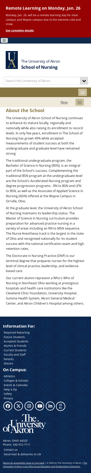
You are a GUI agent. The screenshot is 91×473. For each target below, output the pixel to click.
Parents (9, 359)
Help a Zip (10, 389)
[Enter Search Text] (41, 81)
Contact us (11, 450)
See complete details (20, 30)
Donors (8, 363)
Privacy (8, 398)
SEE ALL (60, 406)
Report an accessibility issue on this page (23, 462)
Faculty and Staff (15, 354)
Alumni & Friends (15, 346)
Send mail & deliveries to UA (22, 454)
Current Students (15, 350)
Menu (64, 102)
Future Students (14, 337)
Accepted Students (16, 341)
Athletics (9, 376)
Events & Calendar (16, 385)
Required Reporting (17, 332)
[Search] (84, 81)
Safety (8, 394)
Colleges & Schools (16, 380)
